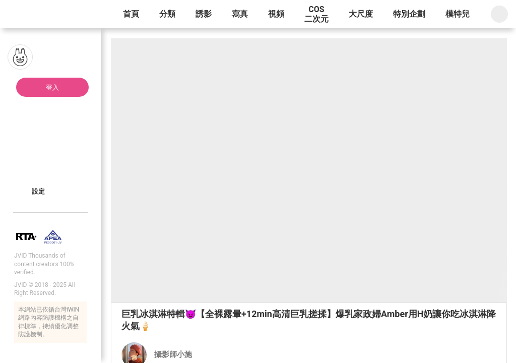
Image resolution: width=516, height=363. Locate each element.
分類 (167, 14)
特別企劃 (409, 14)
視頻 (276, 14)
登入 (52, 87)
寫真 (240, 14)
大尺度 (361, 14)
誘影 (204, 14)
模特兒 (457, 14)
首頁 (131, 14)
